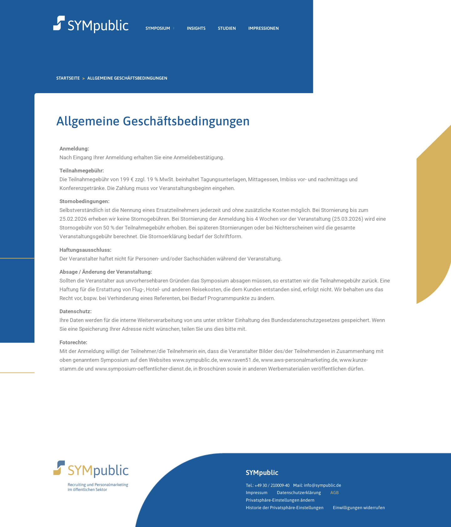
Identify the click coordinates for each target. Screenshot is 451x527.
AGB (334, 492)
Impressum (256, 492)
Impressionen (263, 28)
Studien (227, 28)
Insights (196, 28)
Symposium (160, 28)
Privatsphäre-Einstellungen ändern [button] (280, 500)
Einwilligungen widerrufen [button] (359, 507)
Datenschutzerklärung (299, 492)
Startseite (68, 78)
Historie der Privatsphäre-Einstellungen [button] (285, 507)
